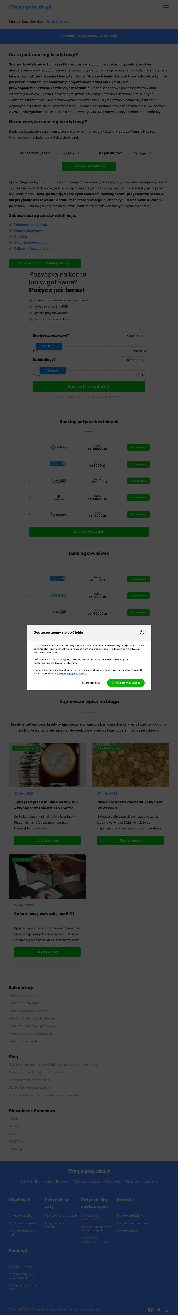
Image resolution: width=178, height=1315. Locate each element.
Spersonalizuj (91, 683)
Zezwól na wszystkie (126, 683)
